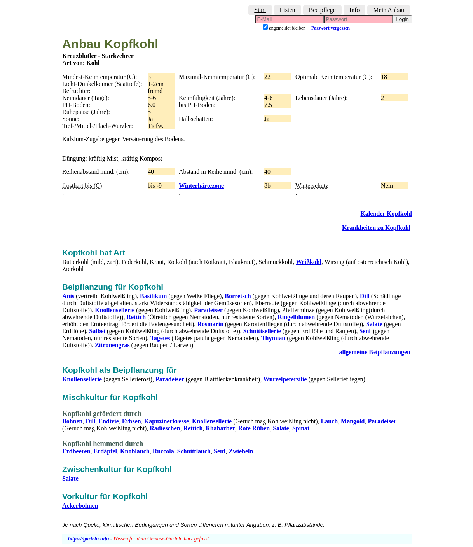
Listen (287, 10)
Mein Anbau (388, 10)
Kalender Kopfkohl (386, 213)
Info (354, 10)
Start (260, 10)
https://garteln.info (88, 539)
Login (402, 19)
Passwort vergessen (330, 28)
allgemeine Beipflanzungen (374, 352)
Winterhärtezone (201, 185)
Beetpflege (322, 10)
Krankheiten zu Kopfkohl (376, 227)
